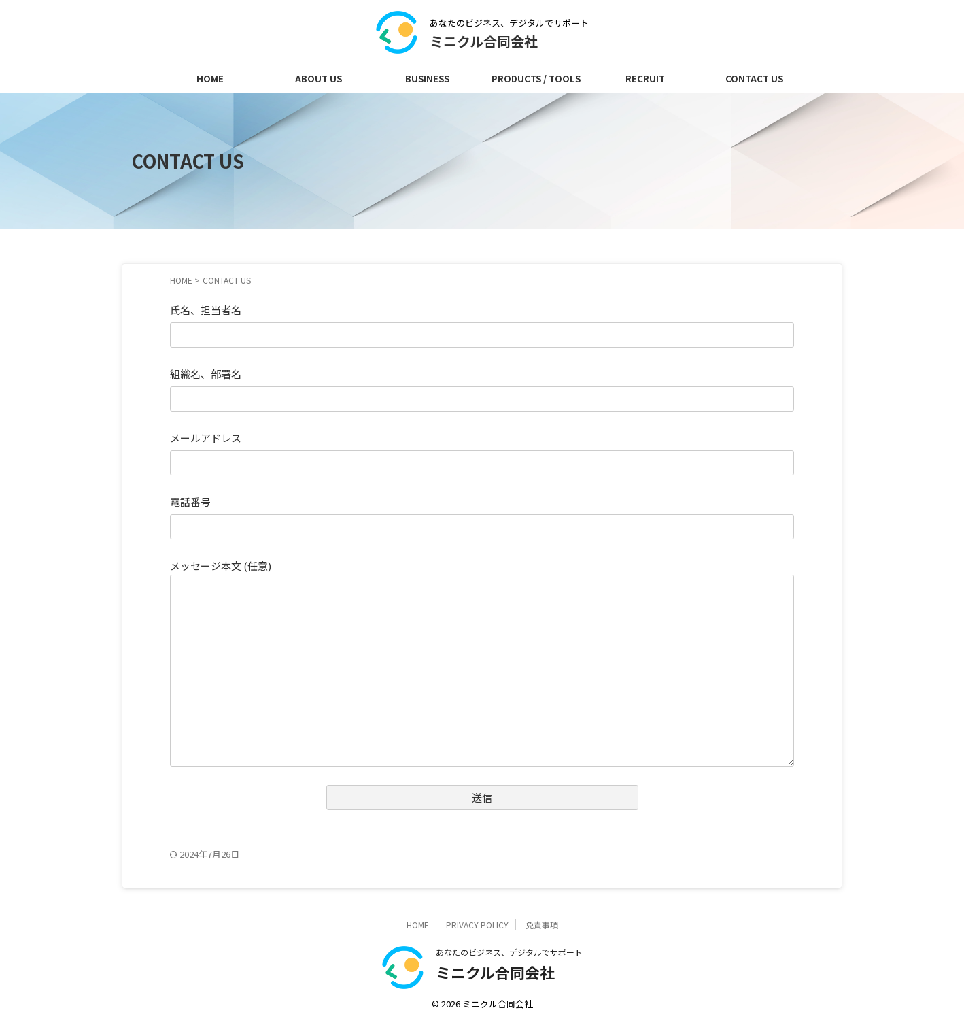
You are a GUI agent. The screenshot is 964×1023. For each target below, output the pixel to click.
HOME (210, 78)
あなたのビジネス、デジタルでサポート (509, 952)
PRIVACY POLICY (477, 924)
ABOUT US (318, 78)
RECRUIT (645, 78)
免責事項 (542, 924)
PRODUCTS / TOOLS (536, 78)
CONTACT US (754, 78)
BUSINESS (427, 78)
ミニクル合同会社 (484, 41)
